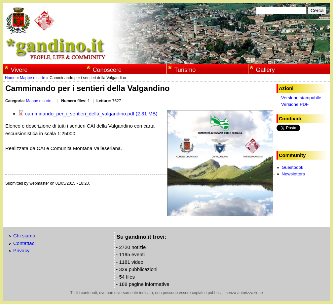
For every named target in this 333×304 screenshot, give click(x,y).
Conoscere (107, 70)
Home (10, 78)
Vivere (19, 70)
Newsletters (293, 173)
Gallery (265, 70)
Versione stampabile (301, 97)
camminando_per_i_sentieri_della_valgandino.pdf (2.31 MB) (87, 113)
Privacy (21, 250)
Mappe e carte (32, 78)
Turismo (185, 70)
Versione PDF (295, 104)
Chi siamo (24, 235)
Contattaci (24, 243)
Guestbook (292, 167)
